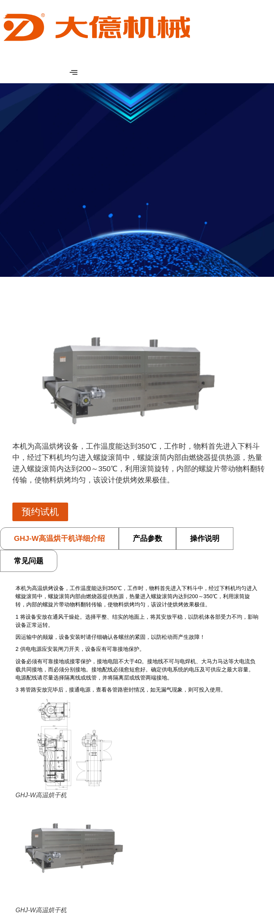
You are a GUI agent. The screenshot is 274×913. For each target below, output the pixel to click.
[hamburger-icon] (73, 73)
